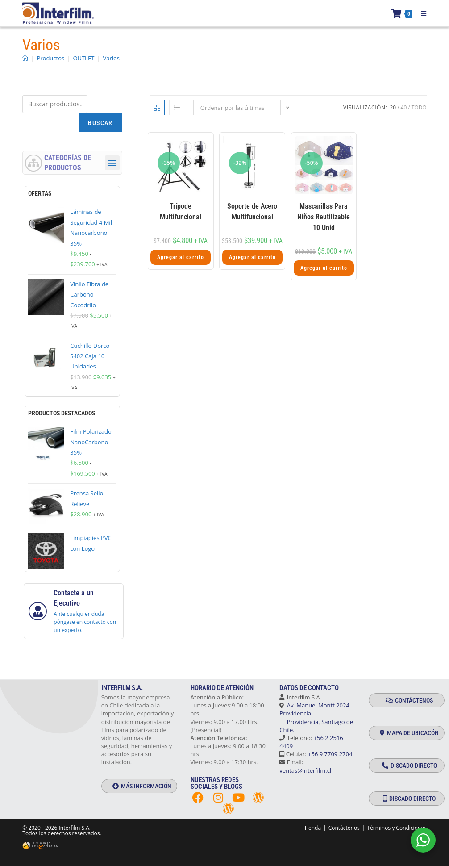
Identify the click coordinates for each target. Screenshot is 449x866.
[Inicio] (25, 58)
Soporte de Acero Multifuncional (252, 211)
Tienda (312, 828)
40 (404, 107)
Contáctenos (344, 828)
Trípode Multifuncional (180, 211)
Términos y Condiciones (396, 828)
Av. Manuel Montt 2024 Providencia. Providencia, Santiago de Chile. (316, 717)
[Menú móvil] (420, 13)
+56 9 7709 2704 (330, 754)
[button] (112, 162)
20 (393, 107)
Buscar (100, 122)
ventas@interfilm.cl (305, 770)
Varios (111, 58)
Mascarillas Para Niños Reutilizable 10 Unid (323, 217)
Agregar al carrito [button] (180, 257)
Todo (419, 107)
